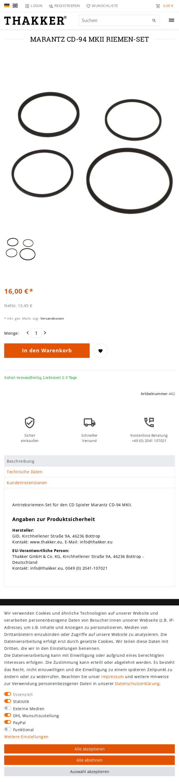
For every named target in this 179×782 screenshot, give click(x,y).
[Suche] (154, 20)
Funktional (23, 729)
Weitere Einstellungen (26, 736)
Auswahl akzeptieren (89, 771)
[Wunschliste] (101, 5)
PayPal (19, 722)
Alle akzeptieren (90, 749)
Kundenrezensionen (27, 482)
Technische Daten (24, 471)
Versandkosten (51, 318)
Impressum (112, 676)
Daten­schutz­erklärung (137, 683)
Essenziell (23, 694)
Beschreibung (20, 461)
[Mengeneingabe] (36, 333)
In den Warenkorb (47, 350)
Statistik (21, 701)
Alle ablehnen (89, 760)
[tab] (89, 461)
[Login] (34, 5)
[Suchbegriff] (119, 20)
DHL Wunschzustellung (36, 715)
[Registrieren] (64, 5)
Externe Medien (29, 708)
